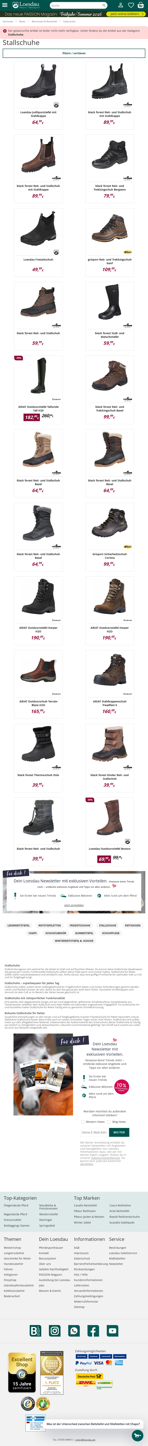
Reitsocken (132, 925)
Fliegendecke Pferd (16, 1205)
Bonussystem (47, 1258)
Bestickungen (117, 1247)
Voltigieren (11, 1274)
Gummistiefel (84, 933)
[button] (5, 5)
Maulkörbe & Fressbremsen (48, 1207)
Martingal (45, 1220)
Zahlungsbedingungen (88, 1296)
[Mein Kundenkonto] (120, 8)
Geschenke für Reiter (17, 1258)
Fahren (8, 1269)
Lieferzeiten (81, 1285)
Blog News (119, 1122)
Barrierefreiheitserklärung (91, 1264)
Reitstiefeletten (50, 925)
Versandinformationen (88, 1291)
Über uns (45, 1264)
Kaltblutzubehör (14, 1291)
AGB (76, 1247)
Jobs (41, 1285)
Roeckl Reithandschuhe (124, 1217)
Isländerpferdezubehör (19, 1285)
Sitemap (79, 1307)
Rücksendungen (84, 1269)
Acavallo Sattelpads (122, 1222)
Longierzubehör (14, 1253)
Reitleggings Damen (17, 1225)
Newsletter (116, 1264)
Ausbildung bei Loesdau (54, 1280)
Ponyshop (10, 1280)
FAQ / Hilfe (81, 1274)
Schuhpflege (110, 933)
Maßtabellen (117, 1258)
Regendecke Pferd (15, 1214)
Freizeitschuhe (80, 925)
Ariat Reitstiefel (119, 1211)
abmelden (86, 1164)
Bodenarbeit (12, 1296)
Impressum (81, 1253)
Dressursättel (12, 1220)
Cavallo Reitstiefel (85, 1205)
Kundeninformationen (88, 1280)
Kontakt (44, 1253)
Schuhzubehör (55, 933)
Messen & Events (50, 1291)
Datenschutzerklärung (105, 1158)
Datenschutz (82, 1258)
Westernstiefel (48, 1214)
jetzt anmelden (74, 905)
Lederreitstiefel (19, 925)
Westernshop (12, 1247)
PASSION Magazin (50, 1274)
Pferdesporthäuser (51, 1247)
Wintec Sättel (82, 1222)
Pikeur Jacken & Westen (89, 1217)
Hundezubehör (13, 1264)
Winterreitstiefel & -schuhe (74, 941)
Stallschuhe (107, 925)
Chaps (33, 933)
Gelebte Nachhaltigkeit (53, 1269)
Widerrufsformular (86, 1301)
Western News (95, 1122)
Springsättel (47, 1225)
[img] (141, 7)
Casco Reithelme (120, 1205)
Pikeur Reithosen (85, 1211)
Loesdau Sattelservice (123, 1253)
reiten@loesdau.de (85, 1439)
